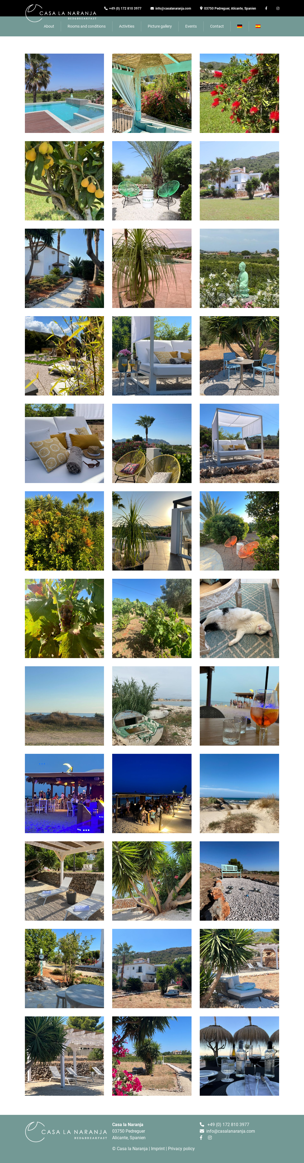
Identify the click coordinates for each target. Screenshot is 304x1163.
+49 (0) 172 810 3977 (122, 8)
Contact (217, 26)
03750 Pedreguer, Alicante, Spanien (228, 8)
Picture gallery (160, 26)
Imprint (158, 1148)
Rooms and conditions (87, 26)
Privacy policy (181, 1148)
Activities (126, 26)
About (49, 26)
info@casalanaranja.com (170, 8)
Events (191, 26)
